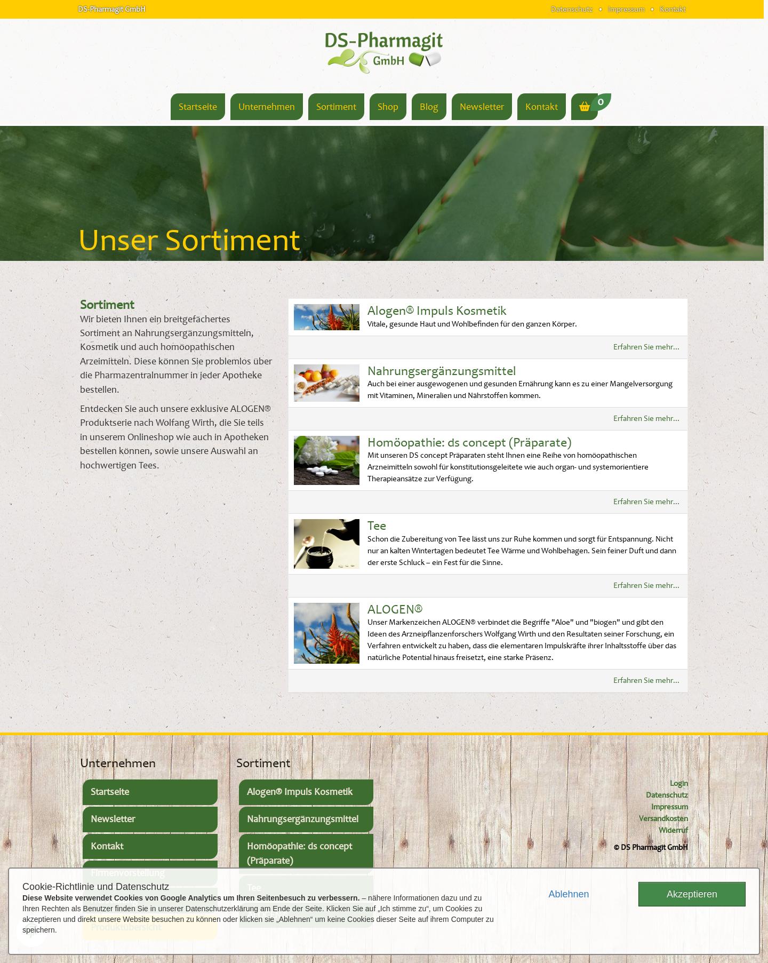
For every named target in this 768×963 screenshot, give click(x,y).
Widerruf (673, 830)
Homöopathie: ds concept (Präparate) (469, 442)
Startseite (198, 107)
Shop (388, 107)
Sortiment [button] (336, 107)
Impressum (626, 9)
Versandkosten (663, 819)
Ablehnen (568, 894)
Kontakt (673, 9)
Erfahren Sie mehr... (646, 347)
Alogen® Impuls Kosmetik (437, 311)
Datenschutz (572, 9)
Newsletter (482, 107)
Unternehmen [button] (266, 107)
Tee (376, 526)
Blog (429, 107)
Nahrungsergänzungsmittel (441, 371)
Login (679, 783)
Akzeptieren (692, 894)
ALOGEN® (394, 609)
